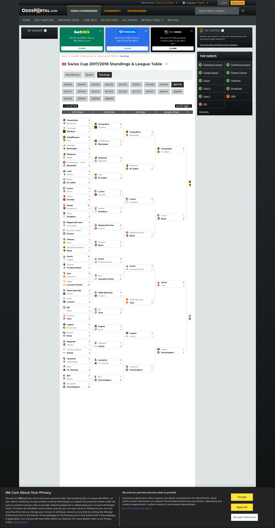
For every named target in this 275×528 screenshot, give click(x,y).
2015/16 (82, 91)
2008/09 (177, 91)
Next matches (44, 20)
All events (129, 20)
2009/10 (163, 91)
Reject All (242, 507)
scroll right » (183, 106)
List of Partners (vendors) (137, 508)
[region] (137, 507)
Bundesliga (236, 88)
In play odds (109, 20)
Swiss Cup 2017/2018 (106, 56)
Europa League (210, 72)
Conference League (240, 64)
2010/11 (150, 91)
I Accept (242, 497)
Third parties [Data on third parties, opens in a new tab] (20, 522)
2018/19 (163, 84)
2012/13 (122, 91)
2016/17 (68, 91)
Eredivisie (235, 80)
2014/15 (95, 91)
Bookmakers (136, 10)
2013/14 (109, 91)
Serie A (206, 88)
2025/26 (68, 84)
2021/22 (122, 84)
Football (75, 56)
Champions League (212, 64)
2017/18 (177, 84)
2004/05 (109, 98)
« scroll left (70, 106)
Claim (82, 48)
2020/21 (136, 84)
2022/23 (109, 84)
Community (112, 10)
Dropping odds (68, 20)
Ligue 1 (206, 96)
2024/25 (82, 84)
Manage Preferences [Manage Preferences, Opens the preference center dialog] (244, 517)
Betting (171, 20)
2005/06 (95, 98)
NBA (233, 96)
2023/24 (95, 84)
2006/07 (82, 98)
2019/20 (150, 84)
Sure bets (89, 20)
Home (26, 20)
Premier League (239, 72)
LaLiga (206, 80)
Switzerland (87, 56)
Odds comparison (84, 10)
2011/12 (136, 91)
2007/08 (68, 98)
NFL (205, 104)
